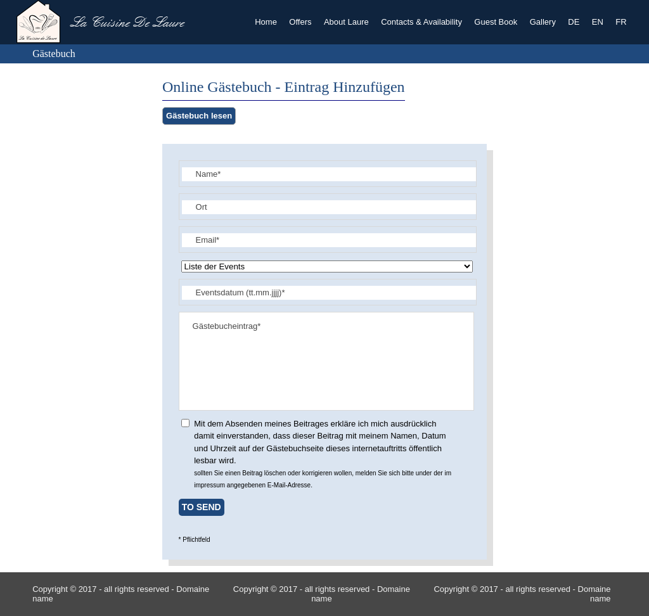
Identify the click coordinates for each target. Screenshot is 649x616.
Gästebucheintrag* (326, 361)
